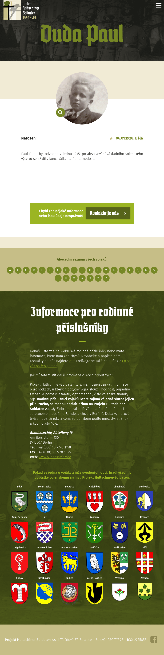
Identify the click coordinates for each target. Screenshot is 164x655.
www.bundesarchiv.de (55, 457)
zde (72, 361)
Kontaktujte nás (104, 213)
